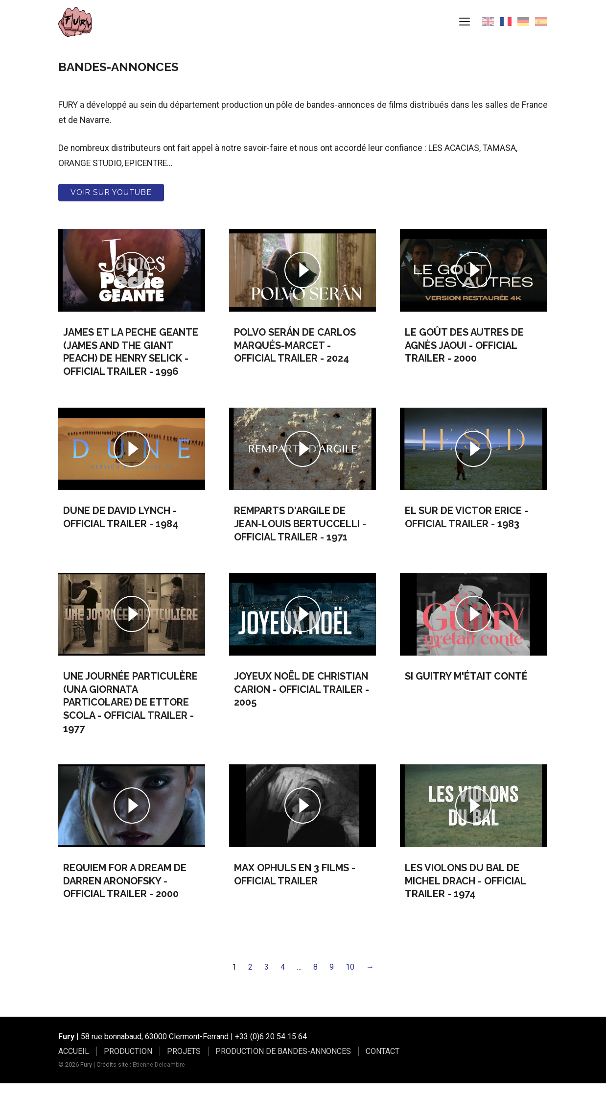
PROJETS (184, 1066)
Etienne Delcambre (159, 1079)
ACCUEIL (73, 1066)
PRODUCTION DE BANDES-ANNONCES (283, 1066)
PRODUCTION (128, 1066)
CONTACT (382, 1066)
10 (350, 982)
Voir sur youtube (111, 207)
